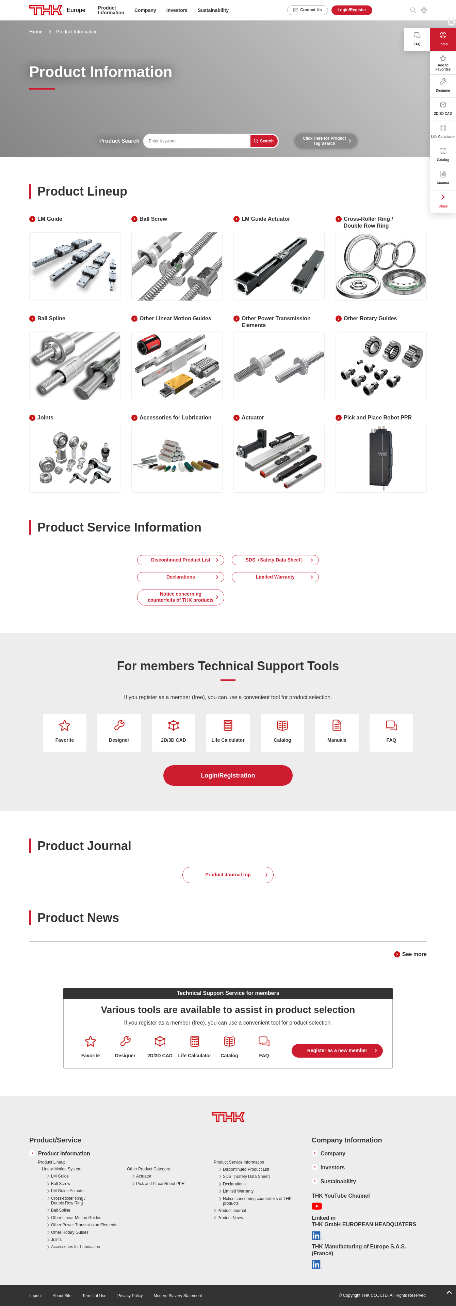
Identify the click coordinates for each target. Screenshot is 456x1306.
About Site (62, 1295)
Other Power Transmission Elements (84, 1225)
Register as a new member (337, 1050)
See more (414, 954)
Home (36, 31)
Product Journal (231, 1210)
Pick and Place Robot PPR (160, 1183)
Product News (230, 1217)
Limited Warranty (275, 577)
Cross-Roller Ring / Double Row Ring (68, 1200)
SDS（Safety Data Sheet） (275, 560)
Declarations (180, 577)
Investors (177, 10)
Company (333, 1153)
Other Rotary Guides (69, 1232)
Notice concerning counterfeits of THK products (181, 597)
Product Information (64, 1153)
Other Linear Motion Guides (76, 1217)
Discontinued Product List (180, 560)
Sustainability (213, 10)
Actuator (143, 1176)
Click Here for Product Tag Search (324, 141)
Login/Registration (228, 775)
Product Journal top (228, 874)
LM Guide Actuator (68, 1190)
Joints (56, 1239)
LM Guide (60, 1176)
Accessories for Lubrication (75, 1246)
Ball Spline (60, 1210)
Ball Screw (60, 1183)
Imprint (35, 1295)
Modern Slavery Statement (177, 1295)
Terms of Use (94, 1295)
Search (267, 141)
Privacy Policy (130, 1295)
